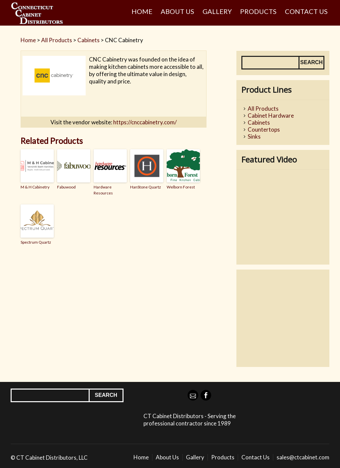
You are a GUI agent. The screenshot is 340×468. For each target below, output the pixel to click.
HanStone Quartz (145, 186)
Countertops (264, 129)
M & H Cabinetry (35, 186)
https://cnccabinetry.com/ (145, 122)
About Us (177, 11)
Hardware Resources (103, 189)
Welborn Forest (181, 186)
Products (258, 11)
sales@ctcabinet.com (303, 457)
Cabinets (88, 40)
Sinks (254, 136)
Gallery (217, 11)
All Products (56, 40)
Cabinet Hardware (271, 115)
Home (141, 11)
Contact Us (306, 11)
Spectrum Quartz (36, 242)
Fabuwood (66, 186)
